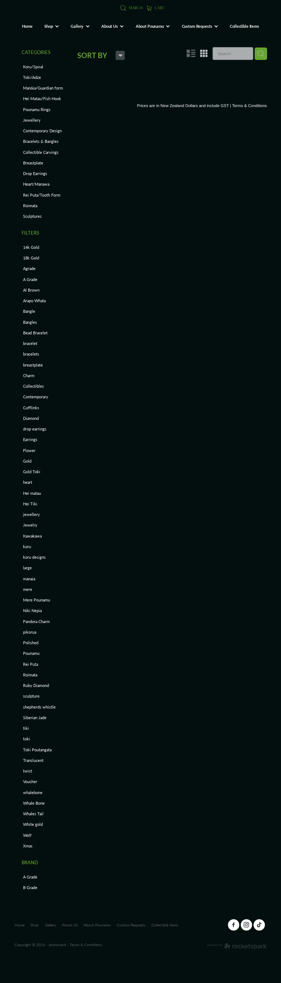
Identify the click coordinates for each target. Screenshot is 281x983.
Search (131, 7)
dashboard (57, 944)
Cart (156, 7)
